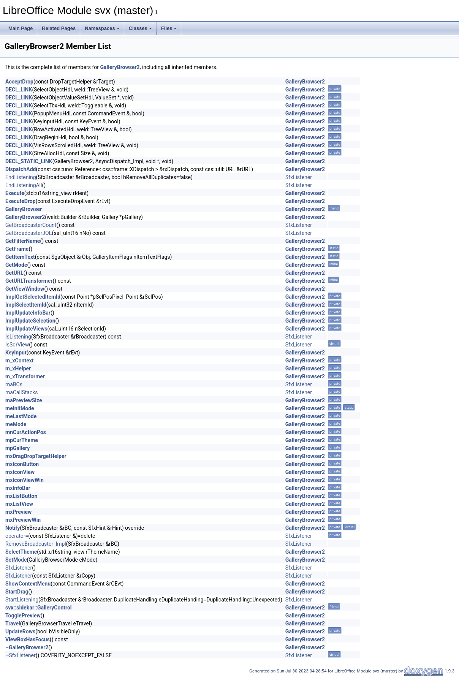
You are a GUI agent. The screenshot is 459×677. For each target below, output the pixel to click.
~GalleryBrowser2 (26, 647)
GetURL (14, 273)
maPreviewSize (23, 400)
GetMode (16, 265)
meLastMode (20, 416)
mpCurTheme (21, 440)
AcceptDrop (19, 82)
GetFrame (16, 249)
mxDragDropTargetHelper (35, 456)
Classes (140, 28)
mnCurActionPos (25, 432)
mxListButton (21, 496)
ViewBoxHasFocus (27, 639)
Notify (12, 528)
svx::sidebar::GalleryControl (38, 608)
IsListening (18, 337)
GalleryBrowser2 (119, 67)
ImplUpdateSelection (30, 321)
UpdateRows (20, 631)
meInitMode (19, 408)
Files (169, 28)
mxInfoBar (17, 488)
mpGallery (17, 448)
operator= (16, 536)
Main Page (20, 28)
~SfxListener (20, 655)
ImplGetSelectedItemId (32, 297)
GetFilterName (22, 241)
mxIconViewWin (24, 480)
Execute (14, 193)
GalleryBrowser (23, 209)
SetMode (16, 560)
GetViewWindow (24, 289)
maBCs (13, 384)
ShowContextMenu (28, 584)
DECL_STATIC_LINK (28, 161)
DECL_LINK (18, 90)
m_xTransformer (25, 376)
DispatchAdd (20, 169)
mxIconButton (22, 464)
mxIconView (20, 472)
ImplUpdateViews (26, 329)
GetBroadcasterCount (30, 225)
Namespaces (102, 28)
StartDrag (16, 592)
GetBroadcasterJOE (28, 233)
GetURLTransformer (29, 281)
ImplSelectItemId (25, 305)
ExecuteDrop (20, 201)
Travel (12, 623)
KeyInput (16, 353)
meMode (15, 424)
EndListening (20, 177)
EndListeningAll (23, 185)
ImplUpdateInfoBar (28, 313)
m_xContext (19, 360)
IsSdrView (17, 345)
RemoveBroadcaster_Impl (35, 544)
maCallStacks (21, 392)
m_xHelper (18, 368)
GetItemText (20, 257)
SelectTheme (21, 552)
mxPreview (18, 512)
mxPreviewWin (23, 520)
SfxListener (298, 177)
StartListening (21, 600)
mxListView (19, 504)
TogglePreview (23, 615)
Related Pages (59, 28)
